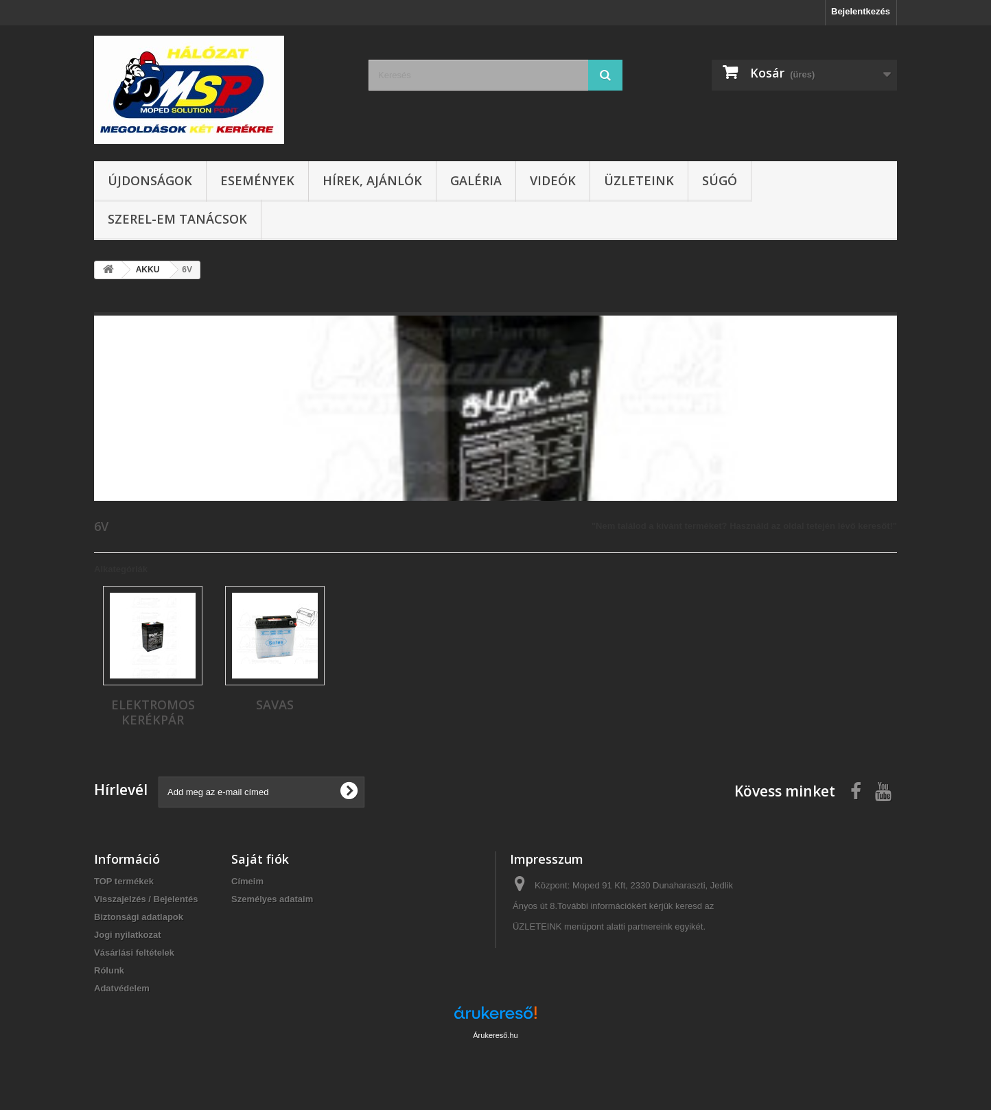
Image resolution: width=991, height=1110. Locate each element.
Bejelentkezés (860, 11)
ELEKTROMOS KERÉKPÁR (153, 712)
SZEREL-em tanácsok (177, 219)
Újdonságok (150, 180)
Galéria (476, 180)
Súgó (719, 180)
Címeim (247, 881)
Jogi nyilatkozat (127, 935)
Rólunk (109, 970)
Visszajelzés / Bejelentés (146, 899)
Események (257, 180)
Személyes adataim (272, 899)
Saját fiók (260, 859)
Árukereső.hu (495, 1035)
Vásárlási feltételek (134, 952)
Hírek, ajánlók (372, 180)
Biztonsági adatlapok (138, 917)
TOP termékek (124, 881)
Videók (553, 180)
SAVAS (275, 704)
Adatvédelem (122, 988)
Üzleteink (639, 180)
